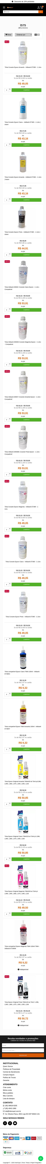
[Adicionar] (10, 89)
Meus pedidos (8, 1093)
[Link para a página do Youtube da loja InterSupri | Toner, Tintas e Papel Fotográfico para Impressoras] (15, 1123)
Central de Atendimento (11, 1072)
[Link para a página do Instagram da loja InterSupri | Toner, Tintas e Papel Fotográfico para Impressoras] (5, 1123)
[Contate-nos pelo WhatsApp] (40, 1158)
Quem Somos (8, 1066)
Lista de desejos (9, 1098)
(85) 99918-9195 (11, 1105)
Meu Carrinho (8, 1096)
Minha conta (7, 1090)
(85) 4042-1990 (10, 1108)
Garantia (6, 1080)
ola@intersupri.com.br (13, 1111)
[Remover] (10, 91)
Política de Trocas (9, 1077)
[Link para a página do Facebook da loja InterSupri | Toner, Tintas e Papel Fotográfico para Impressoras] (10, 1123)
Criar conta (7, 1087)
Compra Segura (8, 1075)
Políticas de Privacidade (11, 1069)
